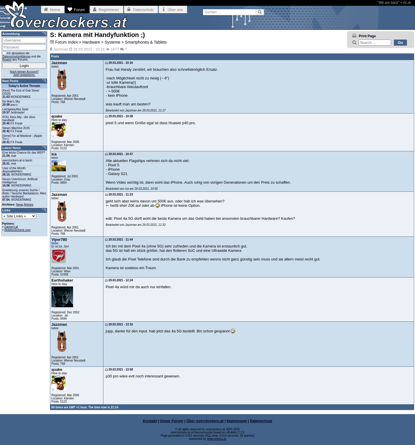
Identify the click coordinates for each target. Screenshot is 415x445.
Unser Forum (171, 421)
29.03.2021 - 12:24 (119, 280)
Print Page (367, 36)
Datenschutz (261, 421)
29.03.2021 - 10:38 (119, 116)
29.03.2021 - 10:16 (119, 62)
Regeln (7, 59)
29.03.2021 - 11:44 (119, 239)
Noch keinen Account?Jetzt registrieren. (24, 73)
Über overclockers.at (205, 421)
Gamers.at (11, 226)
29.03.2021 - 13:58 (119, 369)
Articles (29, 204)
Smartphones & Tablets (146, 42)
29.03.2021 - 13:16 (119, 324)
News (19, 204)
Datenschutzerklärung (16, 56)
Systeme (112, 42)
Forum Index (66, 42)
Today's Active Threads (24, 85)
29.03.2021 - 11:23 (119, 194)
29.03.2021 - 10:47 (119, 154)
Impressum (237, 421)
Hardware (91, 42)
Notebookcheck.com (17, 230)
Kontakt (150, 421)
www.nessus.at (216, 438)
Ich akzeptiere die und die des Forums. (21, 56)
